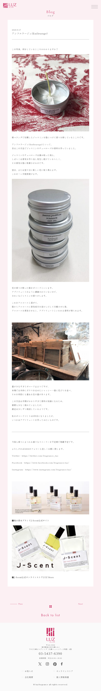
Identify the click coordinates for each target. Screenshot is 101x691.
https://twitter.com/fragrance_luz (40, 455)
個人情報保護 (62, 677)
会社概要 (29, 677)
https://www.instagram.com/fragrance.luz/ (48, 469)
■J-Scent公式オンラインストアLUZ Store (33, 577)
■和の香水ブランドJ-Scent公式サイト (30, 520)
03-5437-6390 (50, 654)
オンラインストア (64, 671)
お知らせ (29, 671)
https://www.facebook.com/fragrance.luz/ (46, 462)
